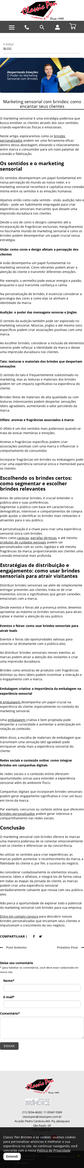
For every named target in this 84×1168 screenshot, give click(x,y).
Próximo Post (70, 947)
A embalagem (10, 702)
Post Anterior (13, 947)
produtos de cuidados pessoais (23, 542)
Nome (8, 980)
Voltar (8, 44)
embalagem (17, 720)
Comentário (10, 1013)
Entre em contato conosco (19, 916)
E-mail (9, 997)
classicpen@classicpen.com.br (42, 1117)
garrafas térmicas (44, 538)
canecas (23, 538)
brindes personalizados (17, 814)
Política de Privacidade (54, 1150)
